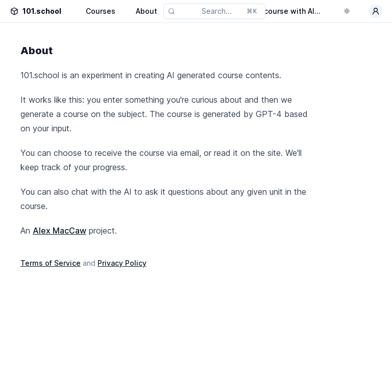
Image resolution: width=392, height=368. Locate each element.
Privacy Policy (121, 263)
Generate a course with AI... (272, 11)
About (146, 11)
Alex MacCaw (59, 230)
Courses (100, 11)
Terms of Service (50, 263)
